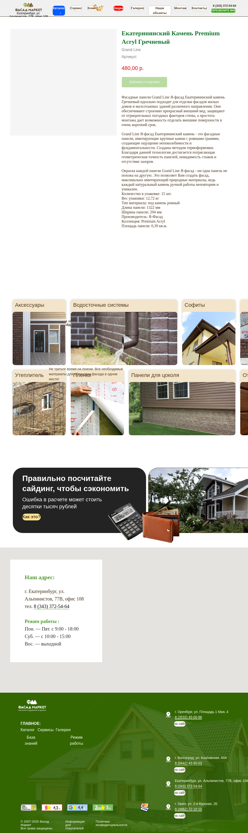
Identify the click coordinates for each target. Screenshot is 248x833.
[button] (223, 11)
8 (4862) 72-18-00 (188, 809)
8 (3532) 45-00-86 (188, 717)
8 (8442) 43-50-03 (188, 763)
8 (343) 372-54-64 (52, 606)
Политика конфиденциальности (111, 823)
